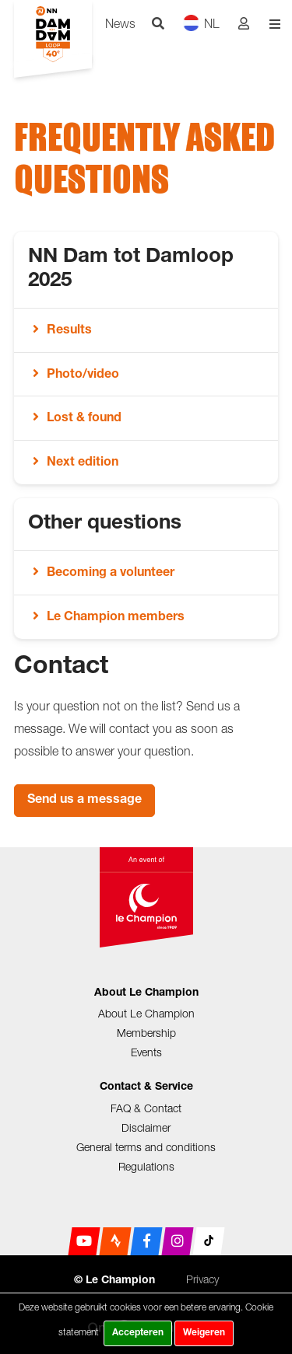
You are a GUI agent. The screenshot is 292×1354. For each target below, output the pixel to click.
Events (146, 1052)
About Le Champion (146, 1013)
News (120, 23)
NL (201, 23)
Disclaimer (146, 1127)
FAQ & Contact (146, 1108)
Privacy (202, 1279)
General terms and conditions (146, 1146)
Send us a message (84, 800)
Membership (146, 1032)
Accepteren (138, 1333)
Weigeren (204, 1333)
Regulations (146, 1166)
